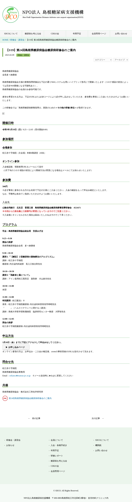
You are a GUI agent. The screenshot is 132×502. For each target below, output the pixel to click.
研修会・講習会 (23, 55)
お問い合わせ (121, 34)
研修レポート (57, 456)
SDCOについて (11, 34)
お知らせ (10, 445)
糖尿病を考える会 (33, 34)
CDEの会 (55, 34)
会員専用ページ (99, 34)
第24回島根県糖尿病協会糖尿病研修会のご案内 (30, 398)
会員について (57, 440)
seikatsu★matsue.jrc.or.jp (20, 376)
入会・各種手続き (59, 445)
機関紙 (98, 445)
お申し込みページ (16, 347)
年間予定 (77, 34)
